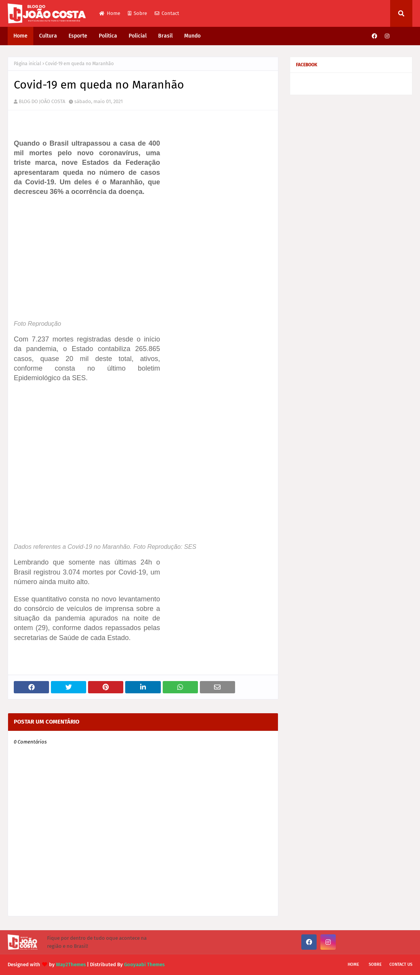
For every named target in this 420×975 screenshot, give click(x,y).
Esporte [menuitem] (78, 36)
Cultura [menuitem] (48, 36)
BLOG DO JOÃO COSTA (42, 101)
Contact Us (400, 964)
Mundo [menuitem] (192, 36)
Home (109, 13)
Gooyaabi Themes (144, 964)
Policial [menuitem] (138, 36)
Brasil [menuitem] (165, 36)
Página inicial (27, 63)
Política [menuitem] (108, 36)
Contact (167, 13)
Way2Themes (71, 964)
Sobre (137, 13)
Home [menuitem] (20, 36)
